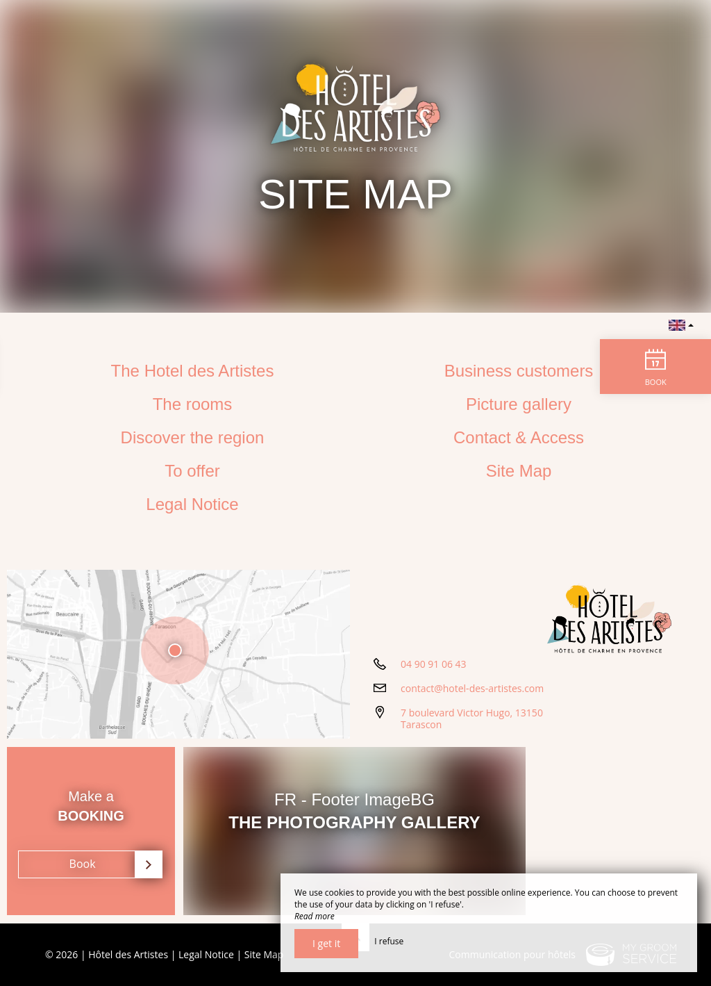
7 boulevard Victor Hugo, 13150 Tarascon (472, 719)
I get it (326, 943)
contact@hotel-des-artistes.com (472, 689)
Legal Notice (192, 504)
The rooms (193, 404)
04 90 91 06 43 (434, 665)
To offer (192, 470)
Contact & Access (518, 437)
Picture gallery (518, 404)
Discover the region (193, 437)
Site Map (519, 470)
